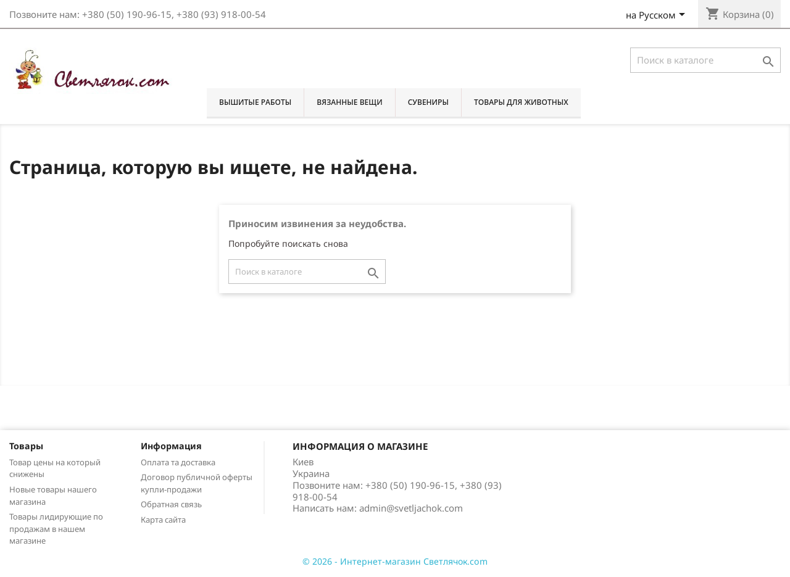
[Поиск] (705, 60)
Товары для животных (521, 102)
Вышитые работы (255, 102)
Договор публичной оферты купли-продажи (196, 483)
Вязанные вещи (349, 102)
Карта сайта (163, 519)
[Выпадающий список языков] (657, 16)
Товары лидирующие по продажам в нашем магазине (56, 529)
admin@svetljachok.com (411, 508)
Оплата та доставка (178, 462)
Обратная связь (171, 504)
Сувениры (428, 102)
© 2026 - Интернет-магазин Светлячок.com (395, 561)
